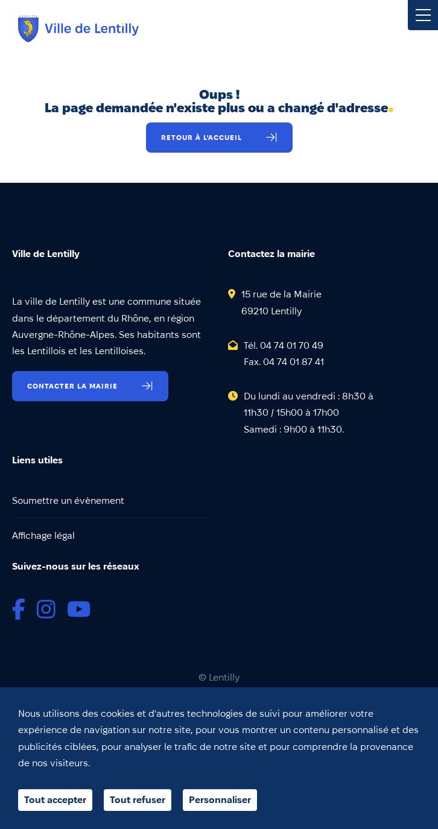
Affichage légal (43, 535)
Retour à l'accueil (201, 137)
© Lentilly (219, 677)
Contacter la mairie (72, 386)
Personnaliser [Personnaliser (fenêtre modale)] (220, 800)
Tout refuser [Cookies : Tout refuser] (137, 800)
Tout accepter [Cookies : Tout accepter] (55, 800)
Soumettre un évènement (68, 500)
